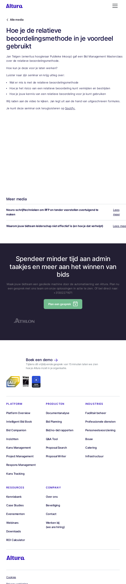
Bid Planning (54, 421)
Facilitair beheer (95, 413)
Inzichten (12, 439)
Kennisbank (14, 496)
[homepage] (14, 5)
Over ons (52, 496)
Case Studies (14, 505)
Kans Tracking (15, 473)
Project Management (20, 456)
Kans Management (18, 447)
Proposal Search (56, 447)
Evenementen (15, 514)
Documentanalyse (57, 413)
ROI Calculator (15, 540)
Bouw (89, 439)
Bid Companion (16, 430)
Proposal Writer (56, 456)
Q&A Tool (52, 439)
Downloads (13, 531)
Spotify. (70, 108)
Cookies (11, 577)
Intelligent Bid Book (19, 421)
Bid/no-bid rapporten (59, 430)
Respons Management (21, 465)
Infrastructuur (94, 456)
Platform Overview (18, 413)
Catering (91, 447)
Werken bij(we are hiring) (55, 525)
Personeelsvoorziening (100, 430)
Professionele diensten (100, 421)
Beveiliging (53, 505)
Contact (51, 514)
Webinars (12, 522)
